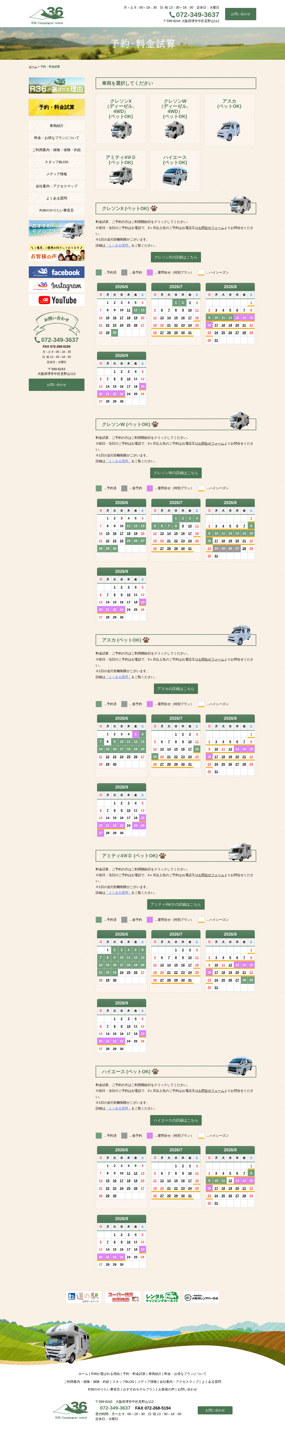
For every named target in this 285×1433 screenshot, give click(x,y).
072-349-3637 (197, 14)
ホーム (83, 1374)
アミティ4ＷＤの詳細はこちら (176, 904)
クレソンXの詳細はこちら (176, 257)
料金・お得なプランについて (56, 138)
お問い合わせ (240, 14)
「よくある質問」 (118, 245)
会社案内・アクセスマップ (57, 186)
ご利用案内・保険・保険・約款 (56, 150)
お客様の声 (166, 1389)
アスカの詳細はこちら (175, 689)
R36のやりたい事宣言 (56, 210)
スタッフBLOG (56, 162)
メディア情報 (56, 174)
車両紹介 (57, 126)
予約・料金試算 (134, 1374)
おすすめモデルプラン (139, 1389)
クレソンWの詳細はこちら (176, 473)
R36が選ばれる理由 (105, 1374)
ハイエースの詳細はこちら (176, 1120)
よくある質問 (56, 198)
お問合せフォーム (211, 228)
